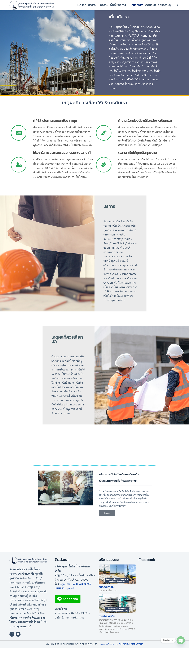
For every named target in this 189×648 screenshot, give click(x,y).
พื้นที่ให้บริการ (120, 5)
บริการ (93, 5)
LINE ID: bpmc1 (64, 588)
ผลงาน (104, 5)
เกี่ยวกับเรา (137, 5)
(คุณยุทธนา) (67, 584)
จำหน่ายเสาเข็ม (107, 616)
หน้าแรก (81, 5)
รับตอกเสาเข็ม (106, 587)
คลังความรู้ (166, 5)
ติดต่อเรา (150, 5)
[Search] (178, 5)
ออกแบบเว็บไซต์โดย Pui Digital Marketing (121, 644)
